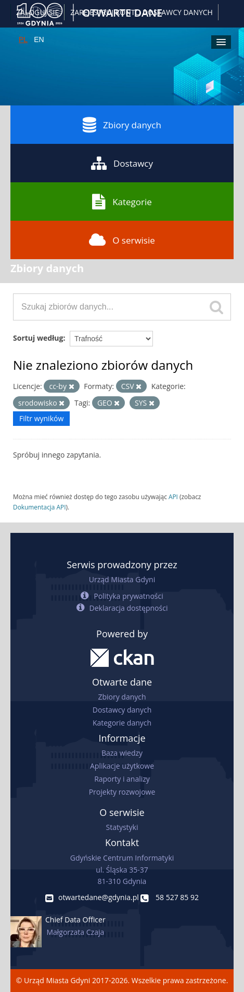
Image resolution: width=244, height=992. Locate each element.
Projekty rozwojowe (122, 792)
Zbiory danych (122, 124)
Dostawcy (122, 163)
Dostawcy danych (122, 710)
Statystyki (122, 827)
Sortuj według (38, 338)
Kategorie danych (122, 723)
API (173, 496)
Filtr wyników (41, 418)
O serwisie (122, 240)
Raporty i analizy (122, 779)
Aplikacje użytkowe (122, 766)
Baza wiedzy (122, 753)
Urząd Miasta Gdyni (122, 579)
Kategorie (122, 201)
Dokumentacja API (39, 507)
